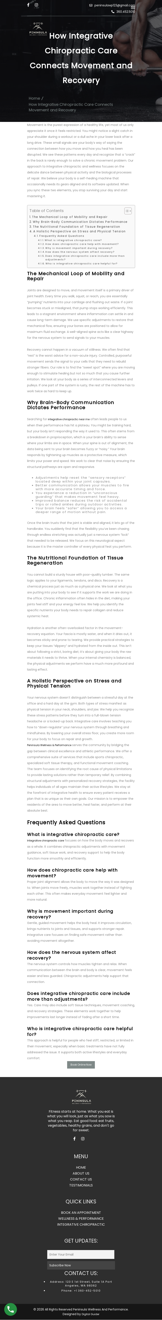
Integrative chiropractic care (45, 840)
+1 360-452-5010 (87, 1291)
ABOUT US (81, 1174)
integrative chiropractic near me (69, 419)
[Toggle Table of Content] (126, 211)
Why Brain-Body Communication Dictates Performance (80, 222)
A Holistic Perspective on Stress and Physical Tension (79, 231)
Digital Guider (90, 1314)
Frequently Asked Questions (61, 236)
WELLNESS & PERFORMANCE (81, 1219)
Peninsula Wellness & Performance (49, 745)
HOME (81, 1168)
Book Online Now (81, 1065)
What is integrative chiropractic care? (73, 240)
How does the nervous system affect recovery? (79, 252)
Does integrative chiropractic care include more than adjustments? (85, 257)
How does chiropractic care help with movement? (82, 244)
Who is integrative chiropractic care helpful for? (82, 263)
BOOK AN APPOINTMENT (81, 1213)
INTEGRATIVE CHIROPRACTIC (81, 1225)
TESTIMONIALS (81, 1185)
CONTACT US (81, 1180)
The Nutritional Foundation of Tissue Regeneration (76, 227)
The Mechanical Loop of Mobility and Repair (70, 217)
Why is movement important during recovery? (78, 248)
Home (34, 98)
